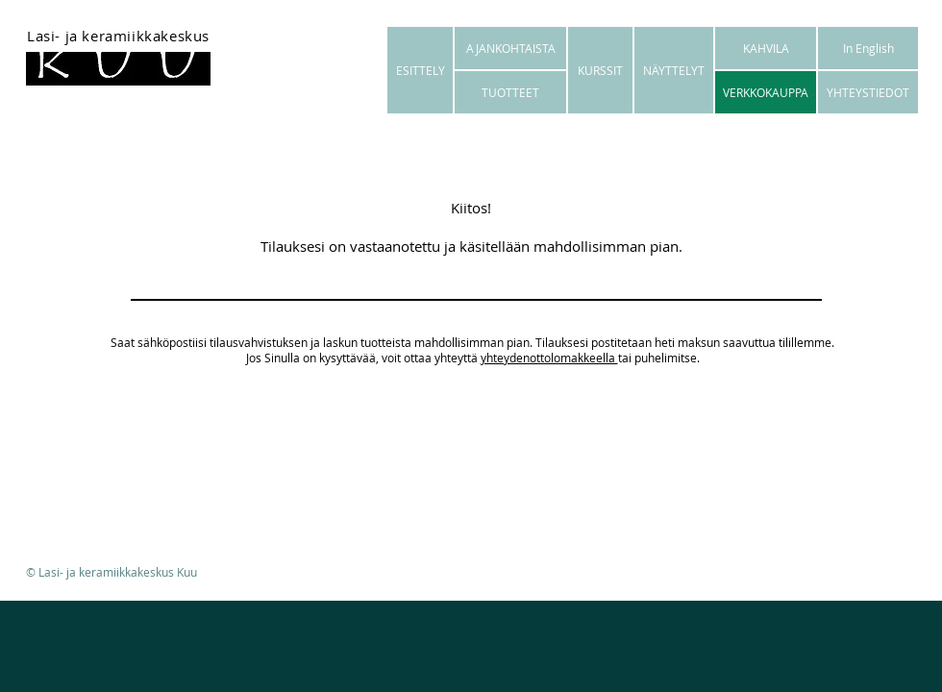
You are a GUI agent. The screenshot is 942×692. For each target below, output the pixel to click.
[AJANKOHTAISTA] (510, 48)
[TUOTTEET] (510, 92)
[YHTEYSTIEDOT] (868, 92)
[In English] (868, 48)
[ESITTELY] (420, 70)
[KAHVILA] (765, 48)
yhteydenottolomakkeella (549, 357)
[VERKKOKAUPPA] (765, 92)
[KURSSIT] (600, 70)
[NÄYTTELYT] (673, 70)
